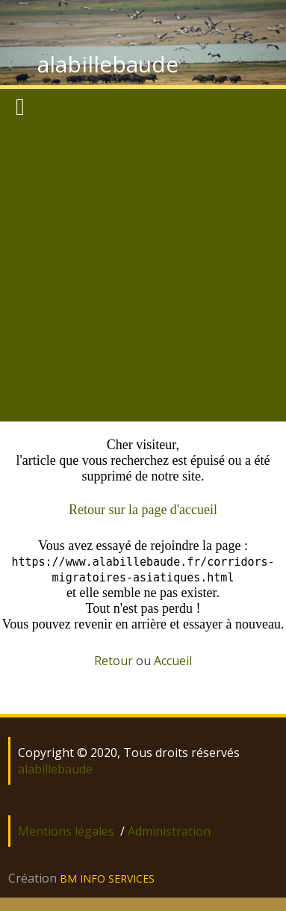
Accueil (173, 660)
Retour (113, 660)
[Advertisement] (140, 274)
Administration (169, 831)
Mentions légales (66, 831)
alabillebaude (107, 64)
